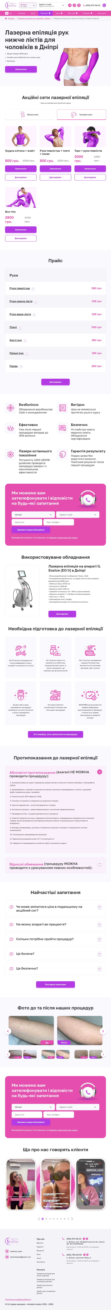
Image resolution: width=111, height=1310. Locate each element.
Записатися (21, 69)
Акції (33, 13)
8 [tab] (68, 1216)
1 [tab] (42, 1216)
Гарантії (40, 1244)
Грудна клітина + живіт (20, 150)
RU (11, 13)
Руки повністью (20, 288)
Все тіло (10, 211)
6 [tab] (61, 1216)
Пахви (14, 366)
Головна (21, 13)
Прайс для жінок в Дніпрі (44, 1283)
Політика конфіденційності (18, 1297)
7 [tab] (64, 1216)
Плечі (13, 327)
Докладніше (21, 177)
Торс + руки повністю (88, 150)
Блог (39, 1251)
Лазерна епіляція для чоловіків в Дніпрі (46, 1278)
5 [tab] (57, 1216)
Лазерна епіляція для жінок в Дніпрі (46, 1272)
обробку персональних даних (63, 530)
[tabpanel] (55, 674)
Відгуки (40, 1240)
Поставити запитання (55, 989)
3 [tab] (50, 1216)
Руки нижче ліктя (21, 301)
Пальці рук (17, 353)
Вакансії (40, 1248)
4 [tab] (53, 1216)
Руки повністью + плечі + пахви (55, 152)
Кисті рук (16, 340)
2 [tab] (46, 1216)
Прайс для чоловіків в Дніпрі (46, 1289)
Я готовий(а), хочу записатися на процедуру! (56, 727)
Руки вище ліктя (20, 314)
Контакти (102, 13)
